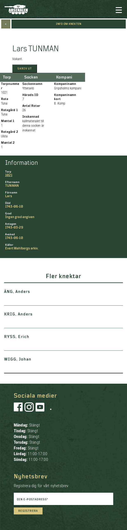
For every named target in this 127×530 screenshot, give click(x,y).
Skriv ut (24, 68)
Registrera (28, 511)
